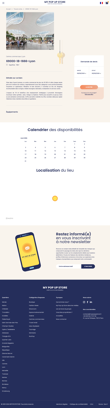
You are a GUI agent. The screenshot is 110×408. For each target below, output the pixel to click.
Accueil (8, 9)
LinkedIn (91, 302)
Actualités (59, 316)
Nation (4, 305)
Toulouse (5, 374)
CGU (91, 404)
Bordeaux (5, 384)
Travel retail (33, 323)
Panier (107, 3)
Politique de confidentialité (79, 404)
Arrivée (79, 70)
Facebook (87, 302)
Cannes (4, 364)
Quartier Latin (6, 340)
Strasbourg (6, 391)
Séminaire (32, 333)
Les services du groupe (63, 309)
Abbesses (5, 333)
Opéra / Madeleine (8, 329)
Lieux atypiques (34, 326)
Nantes (4, 377)
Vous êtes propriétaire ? (64, 312)
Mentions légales (62, 404)
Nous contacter (61, 319)
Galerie (31, 316)
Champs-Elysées (8, 326)
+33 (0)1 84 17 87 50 (89, 316)
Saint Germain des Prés (10, 323)
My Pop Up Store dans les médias (67, 305)
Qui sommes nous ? (62, 302)
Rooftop (32, 336)
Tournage (32, 329)
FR (101, 3)
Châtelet (5, 309)
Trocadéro (5, 312)
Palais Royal (6, 319)
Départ (94, 70)
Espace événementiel (36, 312)
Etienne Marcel (7, 353)
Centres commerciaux (36, 319)
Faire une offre (89, 94)
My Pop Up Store (54, 3)
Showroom (32, 309)
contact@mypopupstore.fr (92, 314)
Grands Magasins (8, 343)
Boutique (32, 302)
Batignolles (5, 347)
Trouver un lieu (18, 9)
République (6, 350)
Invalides (5, 316)
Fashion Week (33, 305)
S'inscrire (88, 266)
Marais (4, 302)
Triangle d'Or (6, 336)
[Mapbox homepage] (9, 218)
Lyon (3, 367)
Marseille (5, 371)
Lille (3, 360)
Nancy (4, 388)
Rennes (4, 381)
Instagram (84, 302)
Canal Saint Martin (8, 357)
